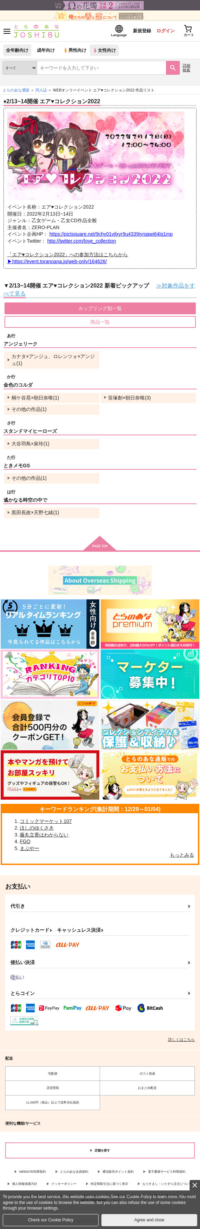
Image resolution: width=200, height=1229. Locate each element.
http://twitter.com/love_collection (81, 241)
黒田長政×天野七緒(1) (35, 512)
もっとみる (182, 855)
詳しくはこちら (181, 1039)
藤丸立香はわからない (44, 835)
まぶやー (29, 848)
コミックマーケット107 (46, 821)
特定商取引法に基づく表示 (109, 1184)
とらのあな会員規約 (74, 1171)
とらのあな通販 (16, 90)
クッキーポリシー (63, 1184)
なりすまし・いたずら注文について (167, 1184)
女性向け (104, 50)
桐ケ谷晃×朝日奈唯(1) (35, 398)
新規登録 (142, 30)
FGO (25, 841)
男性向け (74, 50)
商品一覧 (100, 322)
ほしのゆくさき (37, 828)
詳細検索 (186, 67)
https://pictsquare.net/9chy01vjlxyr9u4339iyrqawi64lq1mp (111, 234)
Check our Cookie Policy (51, 1220)
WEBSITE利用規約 (32, 1171)
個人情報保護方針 (24, 1184)
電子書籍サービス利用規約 (166, 1171)
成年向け (46, 50)
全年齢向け (17, 50)
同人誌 (41, 90)
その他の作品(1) (29, 409)
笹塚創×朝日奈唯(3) (129, 398)
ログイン (166, 30)
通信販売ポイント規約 (118, 1171)
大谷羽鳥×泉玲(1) (30, 443)
